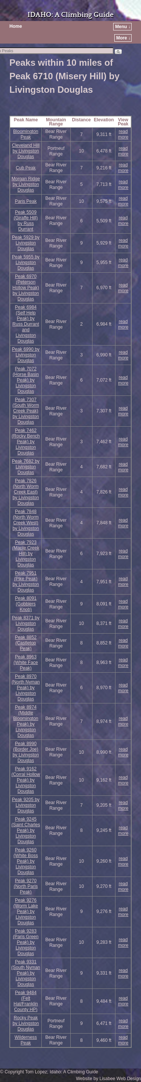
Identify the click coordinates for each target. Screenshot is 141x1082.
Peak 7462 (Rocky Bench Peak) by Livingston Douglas (26, 442)
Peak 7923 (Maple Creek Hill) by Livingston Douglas (25, 553)
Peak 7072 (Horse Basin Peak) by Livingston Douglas (26, 380)
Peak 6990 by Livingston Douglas (25, 355)
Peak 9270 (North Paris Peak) (26, 886)
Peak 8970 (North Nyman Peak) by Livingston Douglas (26, 688)
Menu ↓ (122, 26)
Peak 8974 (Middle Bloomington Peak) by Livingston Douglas (25, 721)
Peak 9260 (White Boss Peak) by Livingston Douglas (26, 861)
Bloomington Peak (25, 134)
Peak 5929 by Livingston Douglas (25, 243)
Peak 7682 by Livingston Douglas (25, 467)
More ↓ (123, 38)
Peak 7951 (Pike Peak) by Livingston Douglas (25, 581)
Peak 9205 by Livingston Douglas (25, 805)
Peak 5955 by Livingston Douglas (25, 262)
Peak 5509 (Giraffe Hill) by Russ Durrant (26, 221)
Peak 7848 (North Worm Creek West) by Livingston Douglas (25, 523)
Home (15, 26)
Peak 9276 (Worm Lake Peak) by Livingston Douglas (26, 911)
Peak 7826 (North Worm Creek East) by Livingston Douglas (25, 492)
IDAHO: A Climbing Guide (70, 15)
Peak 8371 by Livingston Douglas (25, 623)
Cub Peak (26, 168)
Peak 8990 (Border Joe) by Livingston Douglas (25, 752)
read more (123, 134)
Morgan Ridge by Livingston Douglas (26, 184)
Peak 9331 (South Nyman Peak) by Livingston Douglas (25, 973)
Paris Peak (25, 201)
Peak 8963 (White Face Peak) (26, 662)
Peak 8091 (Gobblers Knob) (25, 604)
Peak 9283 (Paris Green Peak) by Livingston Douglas (25, 942)
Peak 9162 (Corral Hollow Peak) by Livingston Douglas (25, 780)
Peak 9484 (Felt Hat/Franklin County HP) (26, 1001)
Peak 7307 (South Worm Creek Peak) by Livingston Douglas (25, 411)
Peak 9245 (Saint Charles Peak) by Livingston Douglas (25, 830)
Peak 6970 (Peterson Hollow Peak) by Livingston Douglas (25, 288)
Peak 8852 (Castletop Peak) (25, 643)
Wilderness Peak (26, 1040)
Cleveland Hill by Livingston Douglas (25, 151)
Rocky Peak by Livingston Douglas (25, 1023)
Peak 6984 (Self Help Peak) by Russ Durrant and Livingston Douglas (25, 324)
